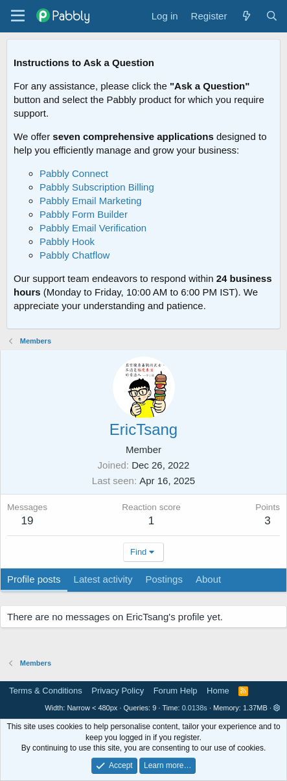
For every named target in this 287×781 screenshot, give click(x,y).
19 (27, 521)
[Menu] (18, 16)
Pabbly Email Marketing (91, 200)
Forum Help (176, 690)
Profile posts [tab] (34, 579)
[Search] (271, 16)
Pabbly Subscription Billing (97, 186)
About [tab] (208, 579)
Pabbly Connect (74, 173)
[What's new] (245, 16)
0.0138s (194, 708)
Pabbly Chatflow (74, 255)
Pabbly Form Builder (84, 214)
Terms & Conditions (45, 690)
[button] (277, 708)
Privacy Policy (117, 690)
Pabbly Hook (67, 241)
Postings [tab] (164, 579)
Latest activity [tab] (103, 579)
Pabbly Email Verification (93, 227)
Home (218, 690)
